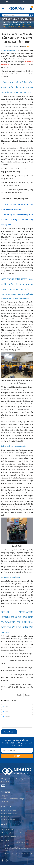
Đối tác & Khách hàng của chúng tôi (13, 798)
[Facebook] (2, 860)
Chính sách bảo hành (8, 819)
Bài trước (18, 695)
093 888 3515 (9, 829)
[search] (17, 15)
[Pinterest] (7, 860)
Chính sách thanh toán (8, 810)
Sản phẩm (4, 801)
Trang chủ (4, 796)
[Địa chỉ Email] (17, 750)
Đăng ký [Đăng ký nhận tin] (17, 756)
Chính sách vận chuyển (9, 813)
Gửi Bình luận (9, 732)
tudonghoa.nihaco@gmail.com (18, 833)
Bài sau (28, 695)
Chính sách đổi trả (7, 816)
